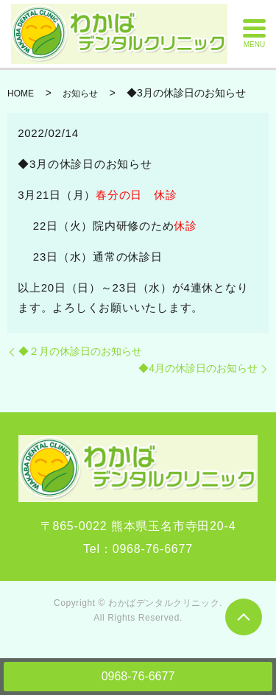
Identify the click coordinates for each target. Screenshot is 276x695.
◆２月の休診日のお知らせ (80, 351)
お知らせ (80, 93)
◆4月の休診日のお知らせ (198, 368)
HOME (20, 93)
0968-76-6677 (138, 676)
